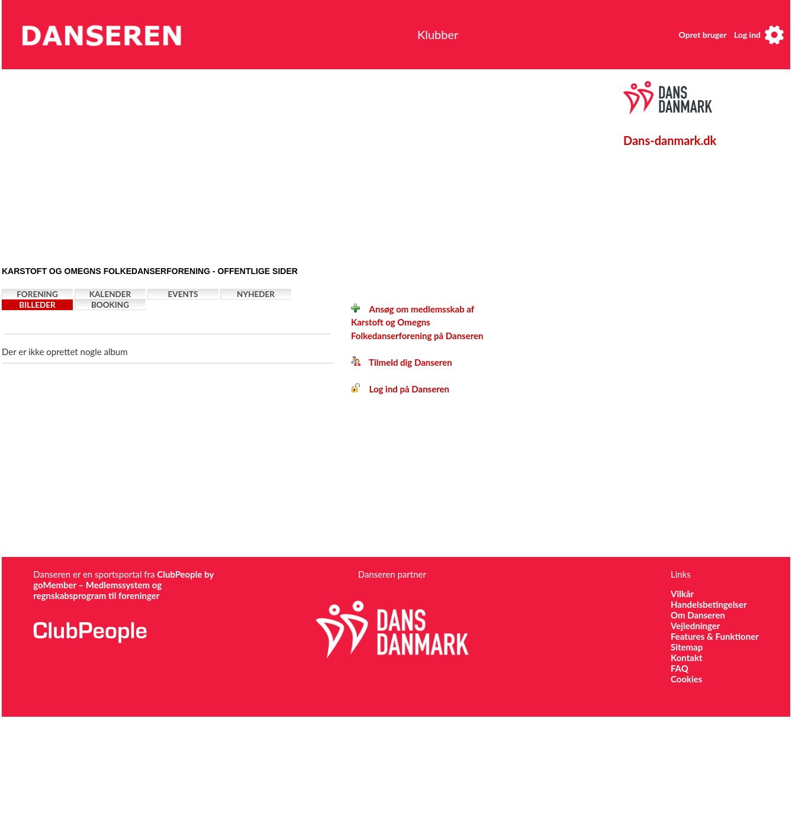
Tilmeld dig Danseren (401, 362)
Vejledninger (695, 625)
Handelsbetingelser (709, 604)
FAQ (679, 668)
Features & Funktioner (715, 636)
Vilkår (682, 593)
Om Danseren (698, 615)
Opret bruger (703, 35)
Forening (37, 294)
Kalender (110, 294)
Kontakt (687, 657)
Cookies (686, 679)
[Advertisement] (228, 164)
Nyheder (256, 294)
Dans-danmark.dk (669, 140)
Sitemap (687, 647)
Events (183, 294)
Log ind (747, 35)
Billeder (37, 305)
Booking (110, 305)
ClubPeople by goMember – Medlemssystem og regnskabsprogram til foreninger (123, 585)
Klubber (437, 34)
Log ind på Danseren (400, 389)
